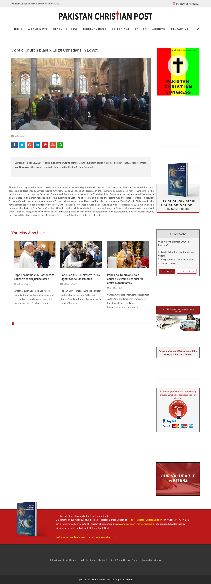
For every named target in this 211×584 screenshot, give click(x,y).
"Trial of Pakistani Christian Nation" (146, 519)
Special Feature (71, 560)
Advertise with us (152, 560)
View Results (186, 271)
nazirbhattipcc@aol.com (68, 537)
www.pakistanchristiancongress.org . (136, 523)
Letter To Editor (107, 560)
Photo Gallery (123, 560)
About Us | (137, 560)
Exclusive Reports (89, 560)
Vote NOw (167, 271)
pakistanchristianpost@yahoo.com (98, 537)
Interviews (55, 560)
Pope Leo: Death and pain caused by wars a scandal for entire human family (125, 278)
